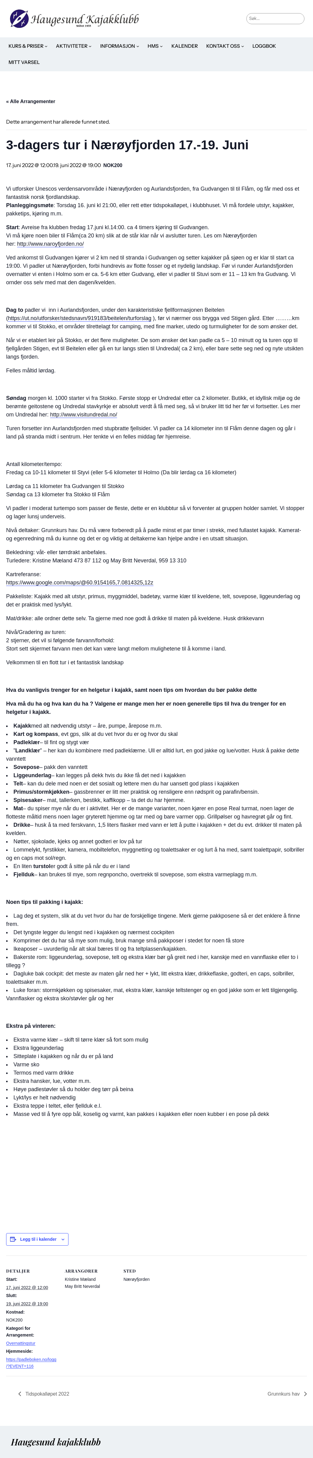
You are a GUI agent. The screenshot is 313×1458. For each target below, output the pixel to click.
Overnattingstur (20, 1343)
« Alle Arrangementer (30, 101)
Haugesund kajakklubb (56, 1442)
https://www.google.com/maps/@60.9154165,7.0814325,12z (79, 583)
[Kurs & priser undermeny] (46, 46)
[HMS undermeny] (161, 46)
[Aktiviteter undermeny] (90, 46)
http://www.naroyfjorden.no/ (50, 244)
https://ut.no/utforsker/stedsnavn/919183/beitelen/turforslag (79, 318)
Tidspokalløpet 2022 (46, 1393)
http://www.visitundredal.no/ (83, 415)
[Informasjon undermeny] (137, 46)
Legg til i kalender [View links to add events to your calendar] (38, 1239)
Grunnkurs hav (284, 1393)
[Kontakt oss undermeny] (242, 46)
